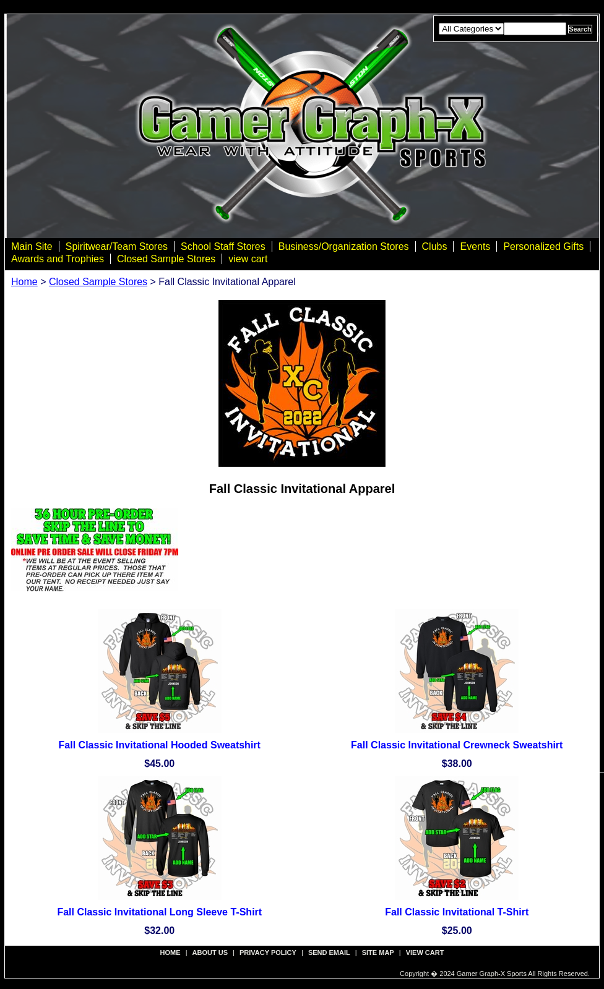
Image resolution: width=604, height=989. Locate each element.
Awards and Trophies (57, 259)
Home (24, 281)
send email (329, 952)
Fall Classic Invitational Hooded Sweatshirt (160, 745)
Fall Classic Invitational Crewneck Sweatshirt (457, 745)
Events (475, 246)
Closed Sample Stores (166, 259)
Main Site (32, 246)
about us (210, 952)
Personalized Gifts (543, 246)
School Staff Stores (223, 246)
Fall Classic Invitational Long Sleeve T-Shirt (159, 912)
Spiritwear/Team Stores (117, 246)
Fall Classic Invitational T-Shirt (456, 912)
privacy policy (267, 952)
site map (378, 952)
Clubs (434, 246)
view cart (247, 259)
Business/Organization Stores (343, 246)
